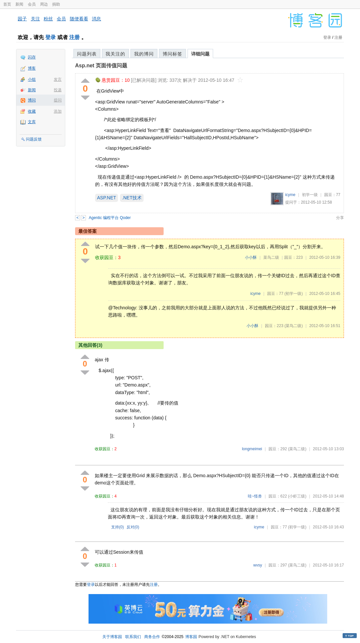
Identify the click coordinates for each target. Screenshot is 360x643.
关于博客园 (112, 636)
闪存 (32, 57)
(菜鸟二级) (293, 325)
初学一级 (310, 194)
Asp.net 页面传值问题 (101, 65)
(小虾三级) (297, 496)
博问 (32, 100)
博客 (32, 68)
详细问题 (200, 53)
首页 (7, 4)
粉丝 (48, 18)
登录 (50, 37)
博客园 (191, 636)
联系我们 (133, 636)
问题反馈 (34, 139)
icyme (290, 194)
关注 (35, 18)
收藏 (32, 111)
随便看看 (79, 18)
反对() (133, 527)
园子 (22, 18)
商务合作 (152, 636)
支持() (117, 527)
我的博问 (144, 53)
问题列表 (87, 53)
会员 (32, 4)
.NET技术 (132, 197)
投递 (58, 90)
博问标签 (172, 53)
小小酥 (251, 257)
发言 (58, 79)
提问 (58, 100)
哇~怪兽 (255, 496)
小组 (32, 79)
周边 (44, 4)
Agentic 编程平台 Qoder (110, 217)
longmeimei (252, 449)
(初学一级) (293, 293)
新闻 (19, 4)
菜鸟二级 (271, 257)
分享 (340, 217)
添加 (58, 111)
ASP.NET (106, 197)
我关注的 (115, 53)
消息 (96, 18)
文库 (32, 122)
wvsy (257, 565)
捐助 (56, 4)
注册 (74, 37)
